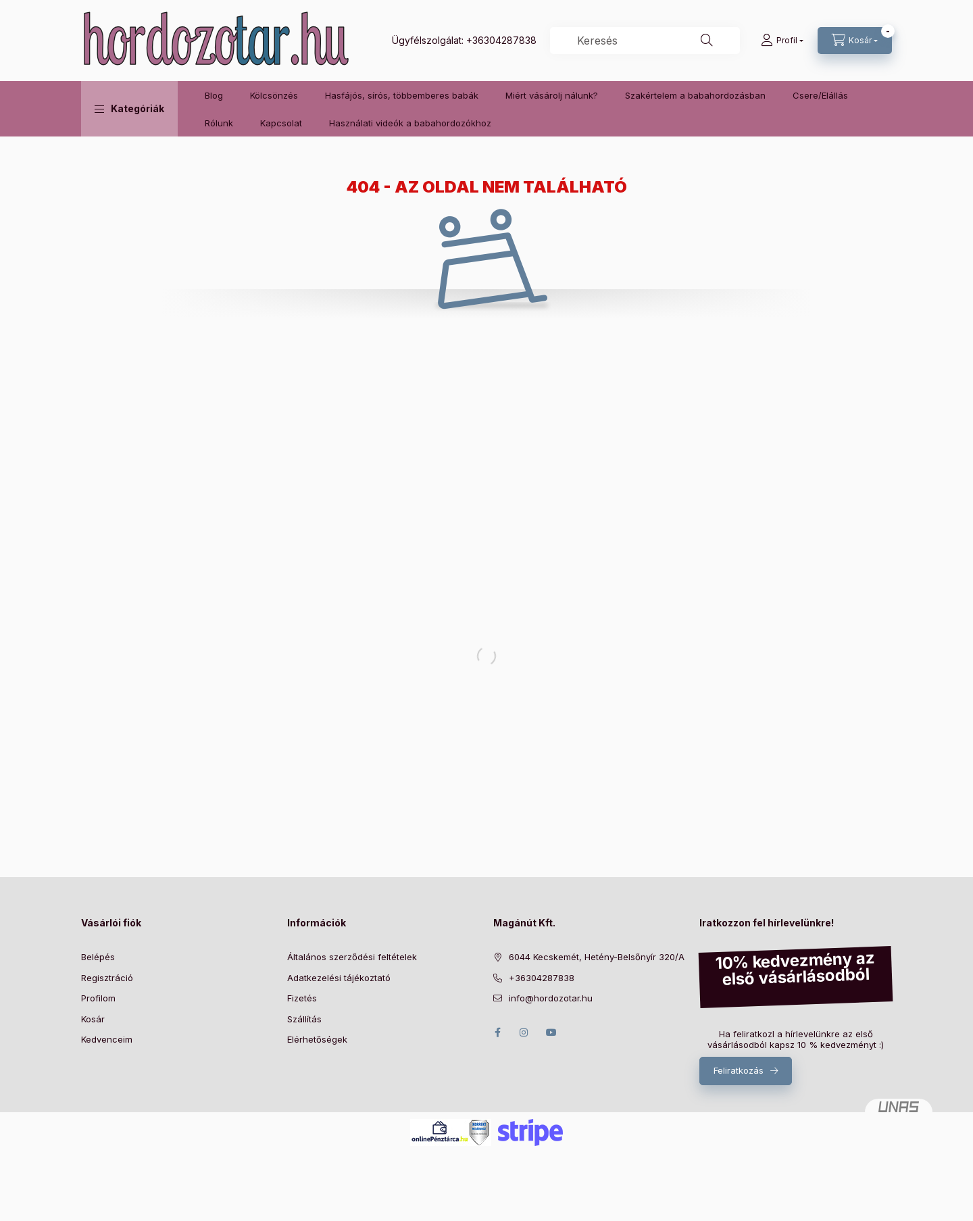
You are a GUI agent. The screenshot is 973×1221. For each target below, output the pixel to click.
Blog (214, 95)
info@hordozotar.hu (551, 998)
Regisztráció (107, 977)
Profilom (98, 998)
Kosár (93, 1019)
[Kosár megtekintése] (855, 40)
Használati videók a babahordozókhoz (410, 123)
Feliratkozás (739, 1070)
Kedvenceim (106, 1039)
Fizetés (302, 998)
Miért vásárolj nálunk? (551, 95)
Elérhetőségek (317, 1039)
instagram (524, 1032)
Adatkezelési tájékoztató (339, 977)
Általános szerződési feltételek (352, 956)
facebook (497, 1032)
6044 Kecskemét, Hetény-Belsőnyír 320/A (596, 956)
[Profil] (782, 40)
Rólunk (219, 123)
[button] (129, 108)
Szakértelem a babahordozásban (695, 95)
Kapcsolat (281, 123)
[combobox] (645, 40)
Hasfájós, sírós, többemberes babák (401, 95)
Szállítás (304, 1019)
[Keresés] (706, 40)
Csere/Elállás (820, 95)
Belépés (98, 956)
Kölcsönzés (274, 95)
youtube (551, 1032)
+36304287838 (501, 40)
